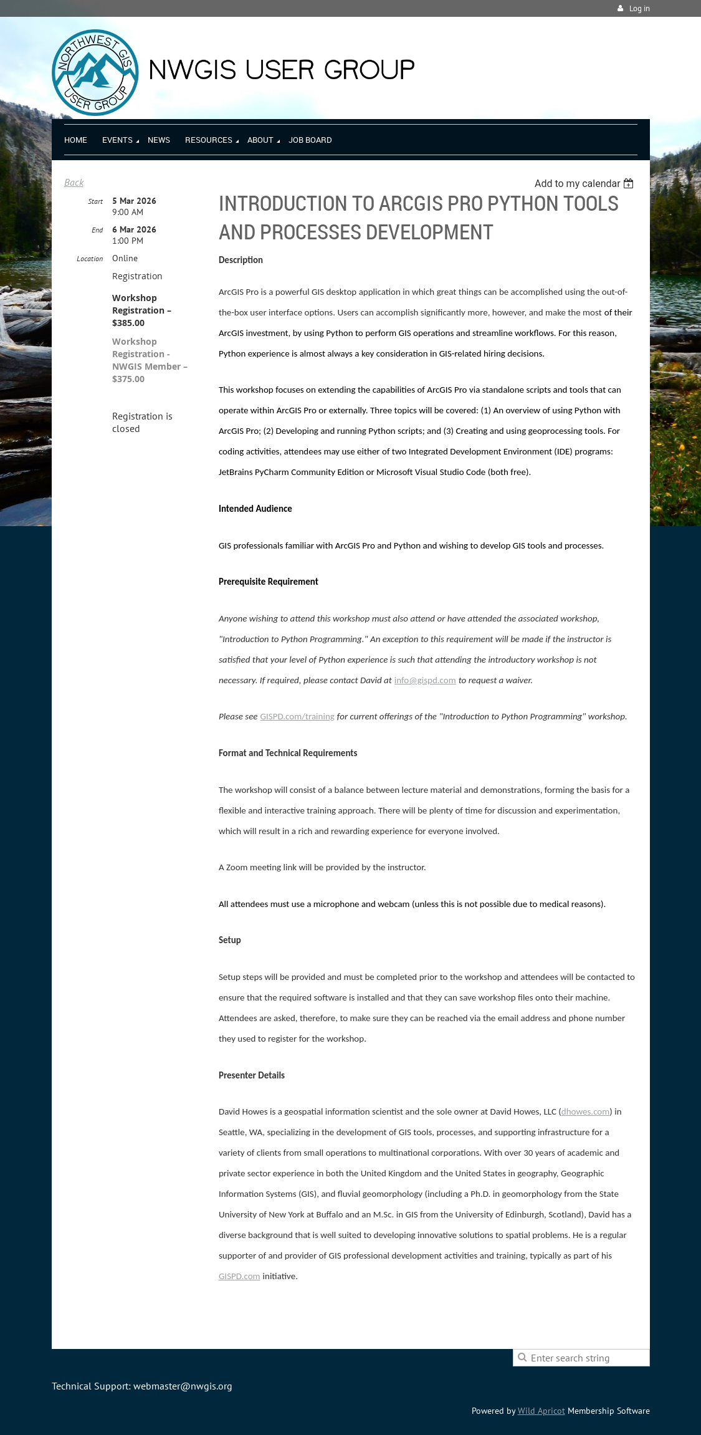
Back (73, 182)
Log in (639, 8)
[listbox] (586, 183)
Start (95, 201)
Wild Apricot (541, 1410)
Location (90, 258)
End (97, 229)
